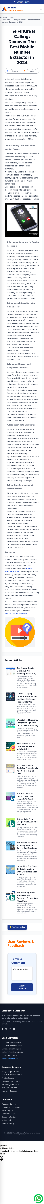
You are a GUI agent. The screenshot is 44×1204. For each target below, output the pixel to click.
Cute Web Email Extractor (11, 1042)
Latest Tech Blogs (8, 1114)
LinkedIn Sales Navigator (11, 1049)
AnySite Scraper (8, 1078)
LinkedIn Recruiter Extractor (12, 1052)
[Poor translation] (1, 1158)
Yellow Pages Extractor (10, 1084)
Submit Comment (22, 987)
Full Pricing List (7, 1110)
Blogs (12, 17)
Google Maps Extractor (10, 1071)
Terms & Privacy (8, 1123)
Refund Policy (7, 1120)
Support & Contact (9, 1117)
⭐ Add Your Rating (17, 927)
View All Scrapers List (10, 1058)
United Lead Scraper (9, 1055)
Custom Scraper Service (11, 1107)
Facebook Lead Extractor (11, 1081)
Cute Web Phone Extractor (12, 1045)
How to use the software (20, 629)
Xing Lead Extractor (9, 1091)
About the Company (9, 1104)
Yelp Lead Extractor (9, 1088)
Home (3, 17)
